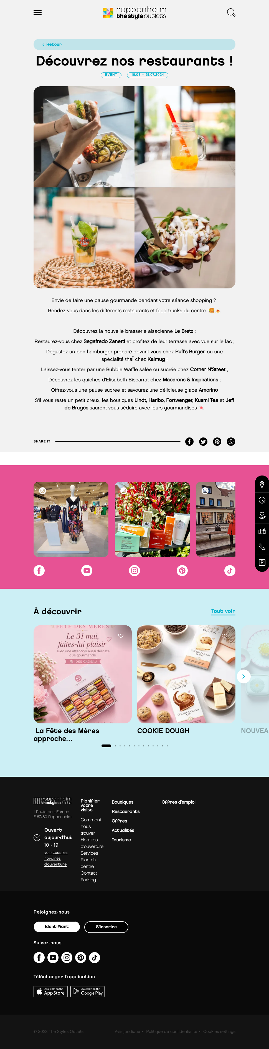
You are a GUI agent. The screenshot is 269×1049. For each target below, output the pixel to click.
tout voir (223, 611)
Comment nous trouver (91, 827)
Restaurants (126, 812)
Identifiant (57, 927)
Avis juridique (127, 1032)
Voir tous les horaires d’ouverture (56, 858)
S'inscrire (106, 927)
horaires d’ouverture (92, 843)
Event (111, 75)
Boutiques (122, 802)
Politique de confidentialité (171, 1032)
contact (89, 873)
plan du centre (88, 863)
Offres (119, 821)
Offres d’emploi (179, 802)
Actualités (123, 831)
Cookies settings (219, 1032)
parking (88, 880)
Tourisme (121, 840)
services (89, 853)
